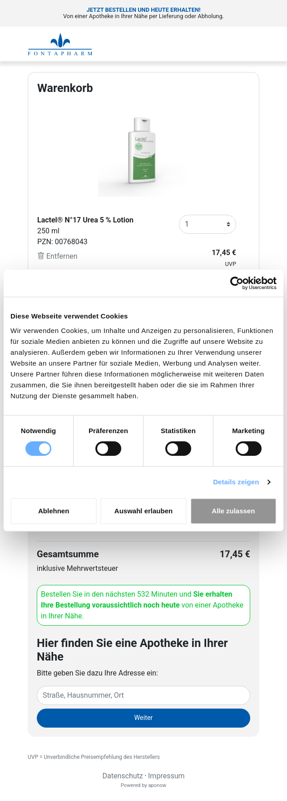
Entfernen (57, 256)
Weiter (143, 718)
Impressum (166, 776)
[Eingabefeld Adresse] (143, 695)
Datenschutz (122, 776)
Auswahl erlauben (143, 511)
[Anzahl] (207, 224)
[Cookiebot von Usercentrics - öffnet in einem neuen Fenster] (237, 283)
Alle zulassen (233, 511)
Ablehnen (53, 511)
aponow (157, 785)
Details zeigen (236, 482)
